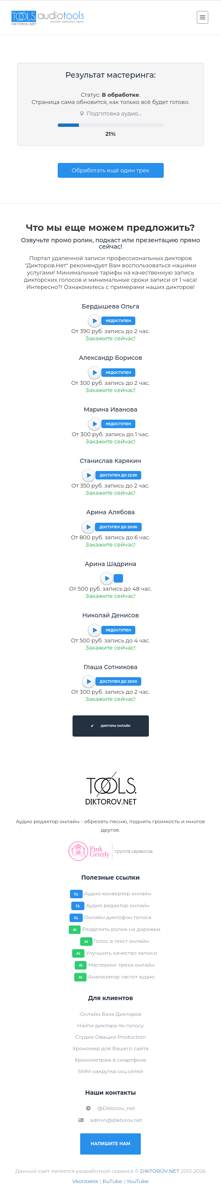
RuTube (113, 1181)
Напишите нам (110, 1144)
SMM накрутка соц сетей (110, 1071)
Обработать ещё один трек (110, 170)
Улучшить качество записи (121, 953)
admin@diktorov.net (110, 1120)
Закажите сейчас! (111, 338)
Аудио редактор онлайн (117, 905)
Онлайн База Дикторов (110, 1014)
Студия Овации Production (110, 1037)
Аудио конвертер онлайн (117, 893)
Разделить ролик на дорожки (121, 929)
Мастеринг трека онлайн (121, 965)
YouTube (137, 1181)
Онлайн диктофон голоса (117, 917)
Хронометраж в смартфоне (110, 1060)
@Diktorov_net (110, 1108)
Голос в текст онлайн (121, 941)
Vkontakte (85, 1181)
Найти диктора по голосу (110, 1025)
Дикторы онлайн (111, 726)
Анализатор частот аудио (121, 976)
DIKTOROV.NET (159, 1171)
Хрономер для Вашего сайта (110, 1048)
